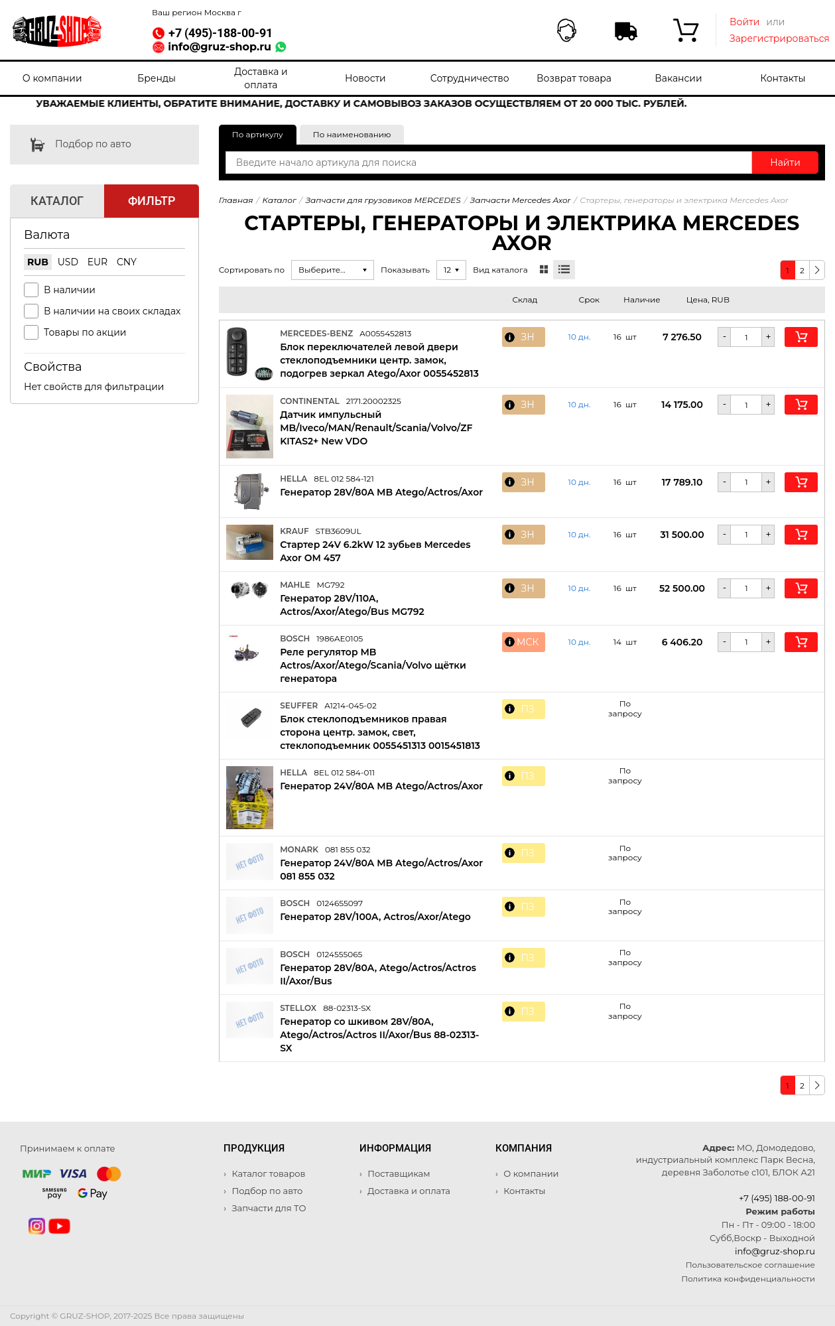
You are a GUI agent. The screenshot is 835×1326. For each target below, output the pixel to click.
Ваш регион (196, 12)
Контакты (782, 78)
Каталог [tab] (57, 201)
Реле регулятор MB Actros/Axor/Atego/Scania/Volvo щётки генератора (373, 665)
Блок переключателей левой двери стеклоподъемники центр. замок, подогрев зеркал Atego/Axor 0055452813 (379, 360)
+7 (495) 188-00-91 (777, 1198)
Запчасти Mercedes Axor (520, 200)
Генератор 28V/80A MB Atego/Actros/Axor (381, 492)
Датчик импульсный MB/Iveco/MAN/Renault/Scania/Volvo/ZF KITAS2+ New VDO (376, 428)
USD (68, 262)
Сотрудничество (469, 78)
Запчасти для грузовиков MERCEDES (383, 200)
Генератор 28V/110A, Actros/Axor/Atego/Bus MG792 (352, 605)
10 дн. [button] (579, 337)
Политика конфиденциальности (748, 1279)
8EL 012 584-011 (344, 772)
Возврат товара (574, 78)
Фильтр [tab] (151, 201)
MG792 (331, 585)
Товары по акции (85, 332)
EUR (98, 262)
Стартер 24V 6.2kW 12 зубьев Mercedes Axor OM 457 (375, 551)
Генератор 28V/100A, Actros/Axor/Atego (375, 917)
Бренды (156, 78)
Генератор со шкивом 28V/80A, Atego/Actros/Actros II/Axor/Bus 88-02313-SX (379, 1035)
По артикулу (257, 134)
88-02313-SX (347, 1008)
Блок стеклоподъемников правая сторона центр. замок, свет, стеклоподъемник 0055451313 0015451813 (380, 732)
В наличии (70, 290)
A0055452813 (385, 333)
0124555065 (339, 954)
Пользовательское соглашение (750, 1265)
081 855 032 (348, 849)
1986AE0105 (339, 638)
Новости (365, 78)
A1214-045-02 (350, 705)
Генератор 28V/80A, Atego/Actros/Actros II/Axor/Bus (378, 974)
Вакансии (678, 78)
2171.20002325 (373, 401)
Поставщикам (397, 1173)
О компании (52, 78)
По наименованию (352, 134)
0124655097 (339, 903)
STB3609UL (338, 531)
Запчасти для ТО (267, 1208)
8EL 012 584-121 (344, 479)
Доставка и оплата (260, 78)
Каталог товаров (267, 1173)
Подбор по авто (70, 144)
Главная (236, 200)
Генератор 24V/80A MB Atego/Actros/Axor (381, 786)
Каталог (279, 200)
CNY (127, 262)
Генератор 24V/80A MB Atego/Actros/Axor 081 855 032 (381, 869)
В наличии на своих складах (112, 311)
